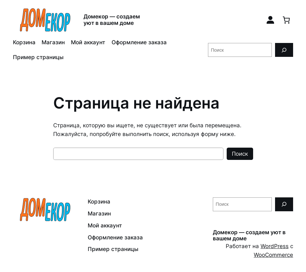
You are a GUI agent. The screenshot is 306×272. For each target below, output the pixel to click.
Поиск (240, 154)
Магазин (53, 42)
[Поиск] (284, 50)
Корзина (24, 42)
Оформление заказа (139, 42)
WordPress (275, 246)
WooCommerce (273, 255)
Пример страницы (38, 57)
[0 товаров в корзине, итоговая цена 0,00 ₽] (286, 20)
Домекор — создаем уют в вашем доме (112, 19)
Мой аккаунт (88, 42)
